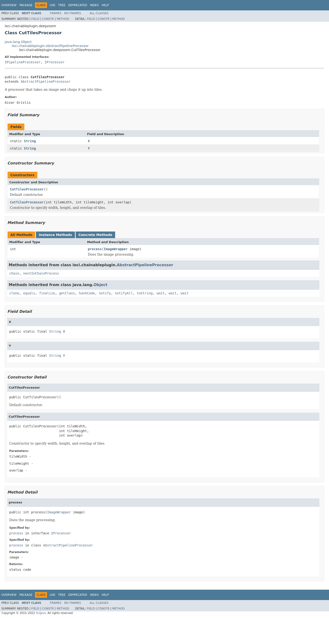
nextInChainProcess (41, 273)
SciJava (41, 613)
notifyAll (124, 293)
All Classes (99, 13)
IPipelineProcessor (23, 62)
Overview (9, 5)
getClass (67, 293)
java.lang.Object (18, 42)
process (95, 249)
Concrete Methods (95, 235)
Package (25, 5)
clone (14, 293)
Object (101, 285)
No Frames (72, 13)
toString (145, 293)
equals (29, 293)
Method (63, 19)
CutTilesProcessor (27, 189)
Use (52, 5)
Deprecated (77, 5)
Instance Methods (55, 235)
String (30, 141)
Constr (48, 19)
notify (105, 293)
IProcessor (55, 62)
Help (105, 5)
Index (94, 5)
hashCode (87, 293)
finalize (47, 293)
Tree (61, 5)
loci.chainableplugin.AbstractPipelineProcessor (50, 46)
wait (161, 293)
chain (14, 273)
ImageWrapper (116, 249)
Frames (55, 13)
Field (35, 19)
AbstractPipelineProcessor (45, 81)
